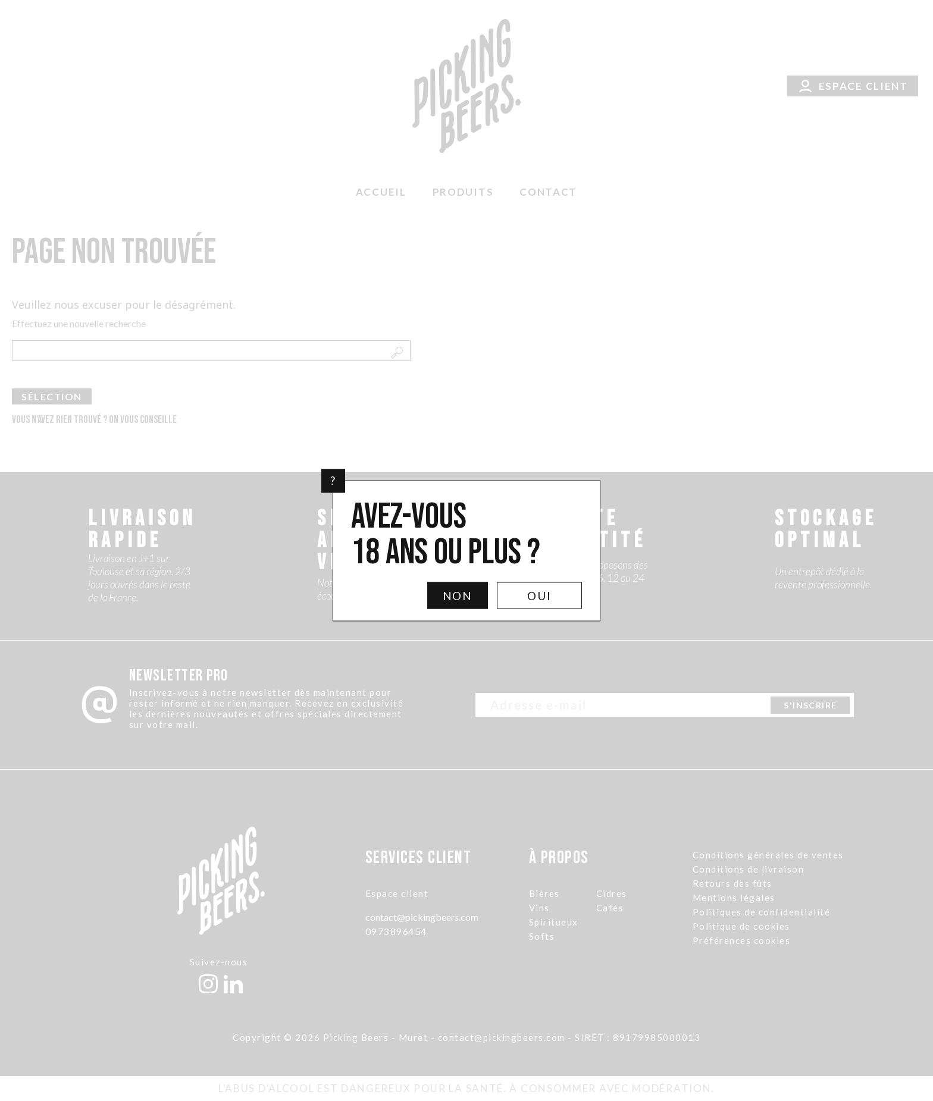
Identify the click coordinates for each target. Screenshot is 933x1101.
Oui (539, 595)
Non (458, 595)
